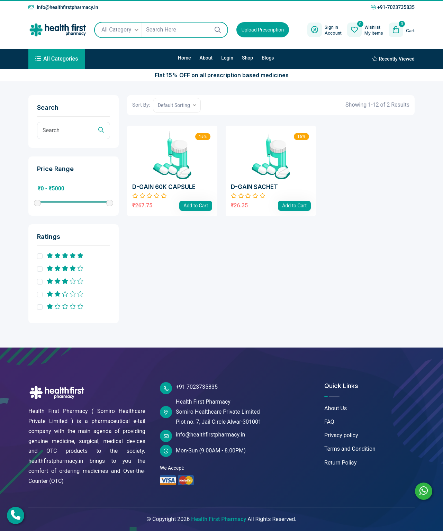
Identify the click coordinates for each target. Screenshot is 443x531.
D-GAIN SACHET (254, 186)
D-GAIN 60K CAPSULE (164, 186)
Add (195, 205)
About (206, 58)
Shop (247, 58)
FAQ (329, 421)
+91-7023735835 (393, 7)
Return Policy (340, 462)
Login (227, 58)
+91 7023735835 (189, 388)
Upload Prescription (263, 30)
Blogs (268, 58)
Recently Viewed (393, 59)
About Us (335, 408)
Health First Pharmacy (218, 519)
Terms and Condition (350, 449)
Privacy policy (341, 435)
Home (184, 58)
